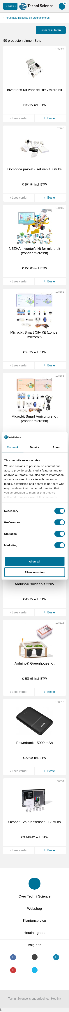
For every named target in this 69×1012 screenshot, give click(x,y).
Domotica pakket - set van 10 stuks (34, 169)
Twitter (35, 970)
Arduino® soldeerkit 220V (34, 584)
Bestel (49, 118)
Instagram (35, 957)
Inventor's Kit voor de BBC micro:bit (34, 90)
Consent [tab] (12, 447)
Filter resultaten (50, 30)
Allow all (34, 561)
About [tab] (56, 447)
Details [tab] (34, 447)
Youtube (13, 970)
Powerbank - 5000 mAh (34, 743)
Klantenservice (34, 920)
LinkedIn (56, 957)
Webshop (34, 908)
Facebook (13, 957)
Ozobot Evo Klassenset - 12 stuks (34, 822)
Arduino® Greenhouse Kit (34, 663)
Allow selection (34, 572)
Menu (10, 6)
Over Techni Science (35, 896)
